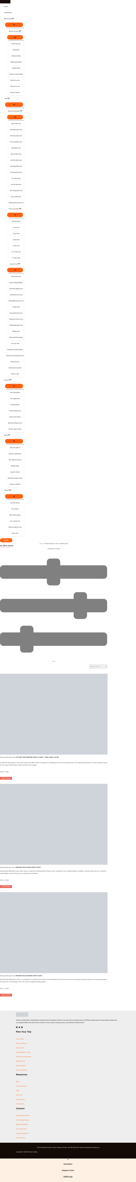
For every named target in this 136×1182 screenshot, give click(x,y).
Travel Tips (19, 1095)
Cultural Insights (21, 1065)
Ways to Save (20, 1047)
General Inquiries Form (23, 1115)
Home (41, 543)
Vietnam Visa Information (23, 1056)
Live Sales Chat (20, 1138)
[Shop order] (98, 666)
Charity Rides (20, 1104)
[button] (13, 19)
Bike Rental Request (22, 1124)
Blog (17, 1081)
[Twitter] (19, 1027)
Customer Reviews (21, 1086)
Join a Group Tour (21, 1129)
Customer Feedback (22, 1133)
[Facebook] (17, 1027)
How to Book (20, 1039)
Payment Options (21, 1043)
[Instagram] (22, 1027)
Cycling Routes (20, 1099)
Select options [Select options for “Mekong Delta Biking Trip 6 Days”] (6, 995)
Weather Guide (20, 1061)
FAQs (17, 1090)
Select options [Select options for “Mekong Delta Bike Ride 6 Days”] (6, 886)
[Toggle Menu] (14, 25)
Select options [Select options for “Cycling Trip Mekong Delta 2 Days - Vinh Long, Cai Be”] (6, 778)
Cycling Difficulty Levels (23, 1052)
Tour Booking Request (22, 1120)
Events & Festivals (21, 1070)
